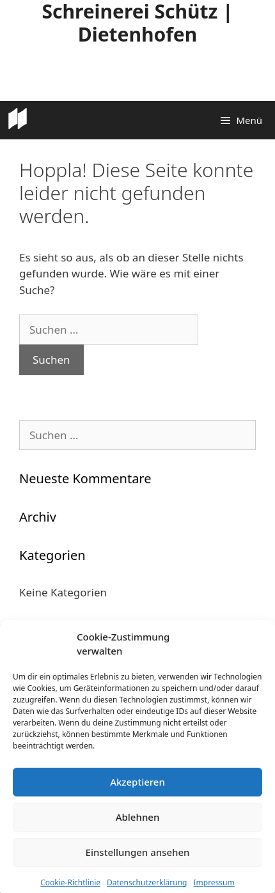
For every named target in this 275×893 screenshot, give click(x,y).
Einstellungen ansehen (138, 861)
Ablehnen (138, 826)
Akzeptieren (137, 791)
